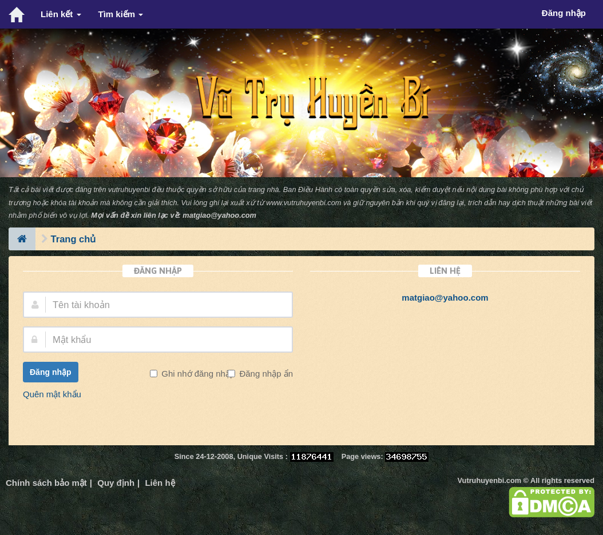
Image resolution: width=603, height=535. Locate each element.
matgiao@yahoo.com (219, 215)
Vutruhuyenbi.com (489, 480)
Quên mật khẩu (52, 394)
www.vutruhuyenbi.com (303, 202)
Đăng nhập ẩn (265, 373)
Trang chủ (73, 239)
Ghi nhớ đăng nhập (197, 373)
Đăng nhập (51, 372)
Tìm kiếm (121, 14)
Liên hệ (159, 483)
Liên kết (61, 14)
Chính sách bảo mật (46, 483)
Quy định (115, 483)
